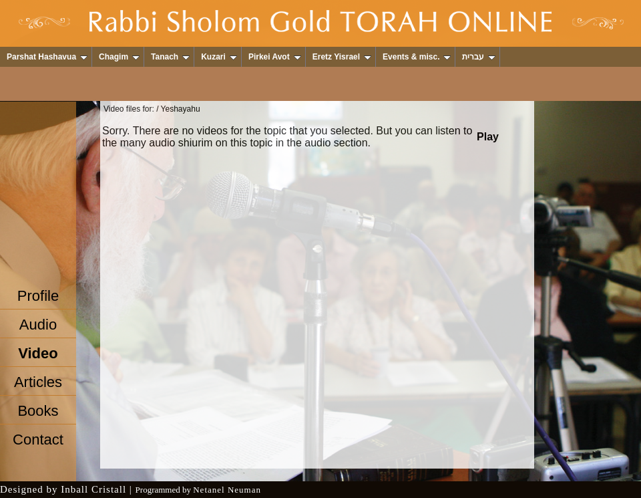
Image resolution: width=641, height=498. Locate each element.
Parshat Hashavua (47, 56)
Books (37, 410)
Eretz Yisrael (341, 56)
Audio (38, 324)
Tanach (170, 56)
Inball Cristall (93, 489)
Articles (38, 382)
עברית (478, 56)
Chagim (119, 56)
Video (38, 353)
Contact (38, 439)
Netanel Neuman (227, 490)
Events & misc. (417, 56)
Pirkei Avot (274, 56)
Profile (38, 295)
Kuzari (219, 56)
